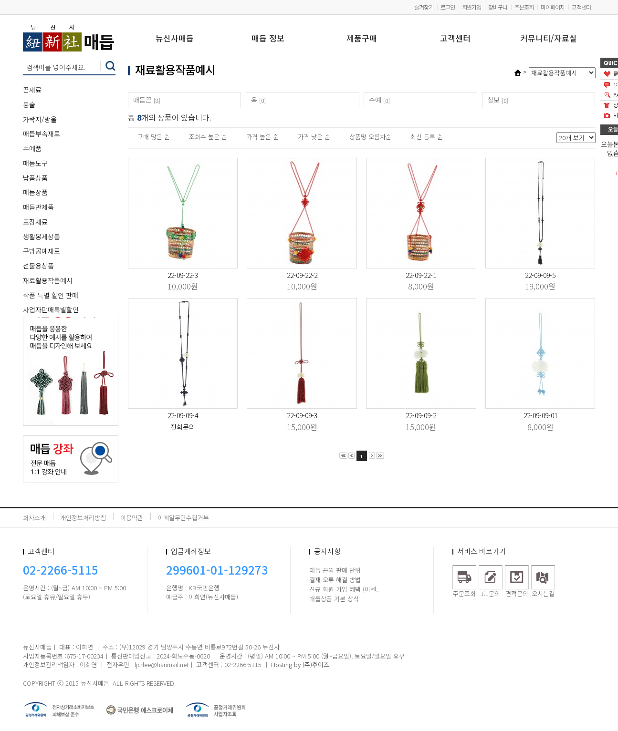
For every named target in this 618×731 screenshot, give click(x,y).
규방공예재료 (41, 251)
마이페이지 (553, 7)
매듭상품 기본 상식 (334, 598)
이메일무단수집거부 (183, 517)
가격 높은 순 (262, 136)
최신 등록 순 (426, 136)
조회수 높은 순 (208, 136)
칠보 (493, 99)
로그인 (447, 7)
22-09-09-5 (540, 275)
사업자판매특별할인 (51, 309)
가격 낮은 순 (314, 136)
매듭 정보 (267, 39)
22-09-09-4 (183, 415)
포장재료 (35, 222)
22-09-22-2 (302, 275)
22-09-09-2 (421, 415)
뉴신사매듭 (175, 39)
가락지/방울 (40, 119)
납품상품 (35, 178)
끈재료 (32, 89)
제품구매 (361, 39)
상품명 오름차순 (370, 136)
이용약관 (131, 517)
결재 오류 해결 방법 (335, 579)
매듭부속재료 (41, 133)
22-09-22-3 (183, 275)
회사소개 (34, 517)
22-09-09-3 (302, 415)
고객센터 (581, 7)
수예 (375, 99)
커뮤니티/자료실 (548, 39)
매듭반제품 (38, 207)
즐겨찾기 (423, 7)
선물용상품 (38, 265)
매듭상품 (35, 192)
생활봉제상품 (41, 236)
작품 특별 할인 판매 (50, 295)
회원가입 (471, 7)
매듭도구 (35, 163)
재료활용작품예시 (48, 280)
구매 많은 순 (153, 136)
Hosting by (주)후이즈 (300, 664)
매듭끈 (142, 99)
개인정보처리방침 (83, 517)
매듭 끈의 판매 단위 (335, 570)
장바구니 (497, 7)
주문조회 (524, 7)
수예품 (32, 148)
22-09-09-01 (540, 415)
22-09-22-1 (421, 275)
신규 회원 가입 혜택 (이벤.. (344, 589)
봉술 (29, 104)
